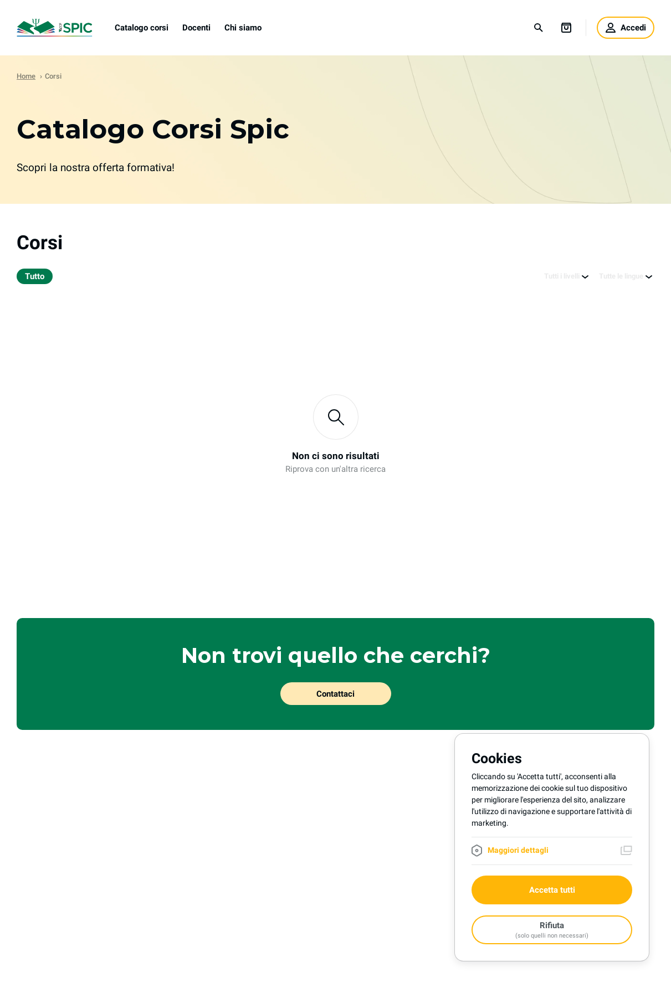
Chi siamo (243, 28)
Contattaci (335, 694)
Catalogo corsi (141, 28)
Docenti (196, 28)
